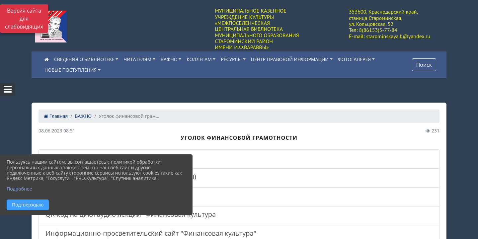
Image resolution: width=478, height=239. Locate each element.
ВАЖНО (169, 59)
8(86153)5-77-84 (378, 30)
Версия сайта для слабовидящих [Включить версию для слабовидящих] (24, 18)
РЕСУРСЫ (231, 59)
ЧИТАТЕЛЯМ (137, 59)
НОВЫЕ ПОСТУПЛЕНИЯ (70, 70)
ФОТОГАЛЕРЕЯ (354, 59)
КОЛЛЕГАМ (199, 59)
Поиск (424, 64)
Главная (56, 116)
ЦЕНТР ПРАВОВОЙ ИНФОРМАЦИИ (290, 59)
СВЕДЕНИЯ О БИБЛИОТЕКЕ (84, 59)
